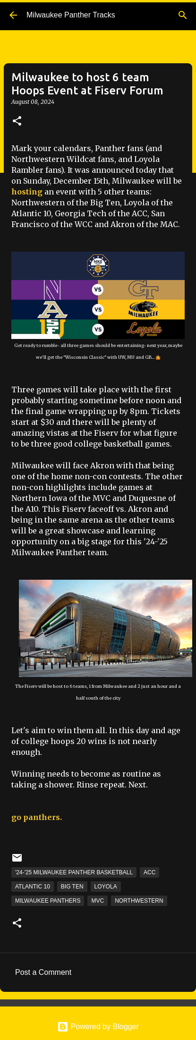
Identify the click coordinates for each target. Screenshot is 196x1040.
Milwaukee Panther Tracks (70, 15)
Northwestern (139, 900)
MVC (97, 900)
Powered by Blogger (98, 1027)
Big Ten (72, 886)
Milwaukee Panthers (47, 900)
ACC (149, 872)
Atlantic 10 (32, 886)
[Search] (182, 15)
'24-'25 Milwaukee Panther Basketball (74, 872)
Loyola (105, 886)
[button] (17, 121)
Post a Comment (43, 972)
